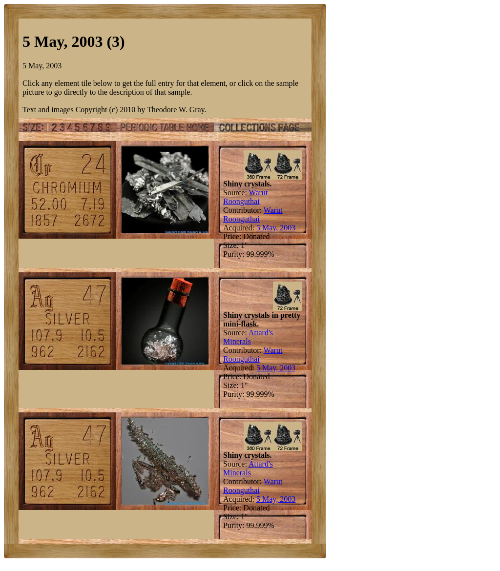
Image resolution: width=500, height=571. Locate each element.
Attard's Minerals (248, 337)
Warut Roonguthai (245, 196)
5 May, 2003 (275, 228)
